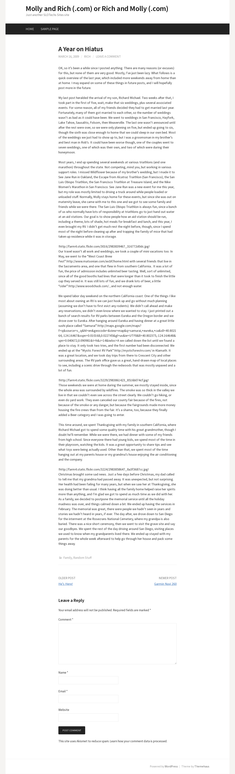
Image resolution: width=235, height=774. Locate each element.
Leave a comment (108, 56)
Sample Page (50, 29)
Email (63, 691)
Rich (87, 56)
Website (63, 710)
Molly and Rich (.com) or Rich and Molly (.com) (97, 8)
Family (67, 558)
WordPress (171, 766)
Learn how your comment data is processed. (138, 741)
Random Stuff (82, 558)
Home (30, 29)
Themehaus (201, 766)
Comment (65, 619)
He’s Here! (65, 584)
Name (63, 673)
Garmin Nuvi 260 (165, 584)
